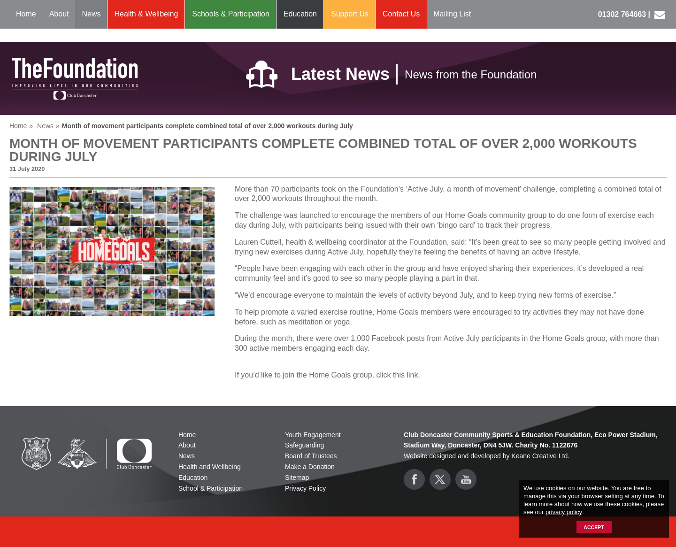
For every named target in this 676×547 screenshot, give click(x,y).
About (59, 14)
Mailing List (452, 14)
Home (26, 14)
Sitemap (297, 477)
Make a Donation (310, 466)
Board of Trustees (311, 456)
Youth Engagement (313, 435)
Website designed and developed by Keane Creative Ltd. (486, 456)
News (91, 14)
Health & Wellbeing (146, 14)
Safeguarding (304, 445)
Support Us (350, 14)
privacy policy (563, 512)
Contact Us (401, 14)
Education (300, 14)
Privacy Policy (305, 488)
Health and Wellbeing (209, 466)
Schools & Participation (230, 14)
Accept (594, 527)
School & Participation (210, 488)
